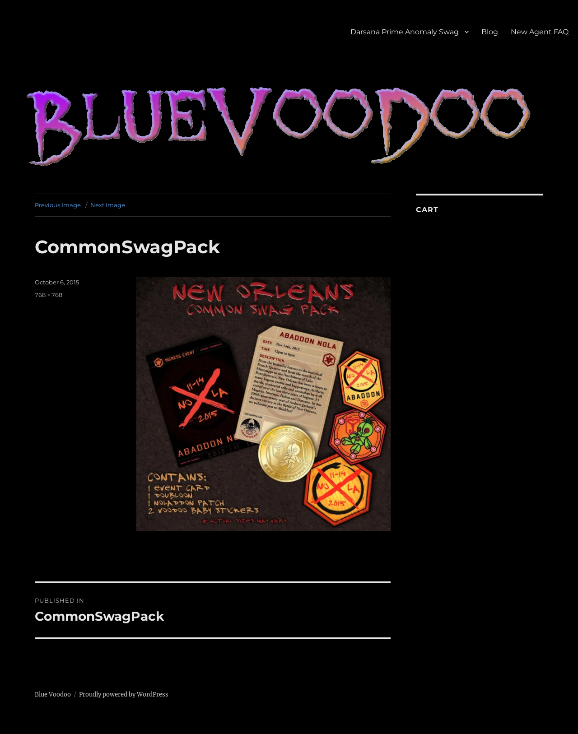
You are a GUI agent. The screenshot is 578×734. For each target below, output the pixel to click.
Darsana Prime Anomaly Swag (404, 32)
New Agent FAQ (540, 32)
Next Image (107, 205)
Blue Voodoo (53, 694)
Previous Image (58, 205)
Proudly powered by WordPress (123, 694)
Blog (489, 32)
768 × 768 (48, 294)
